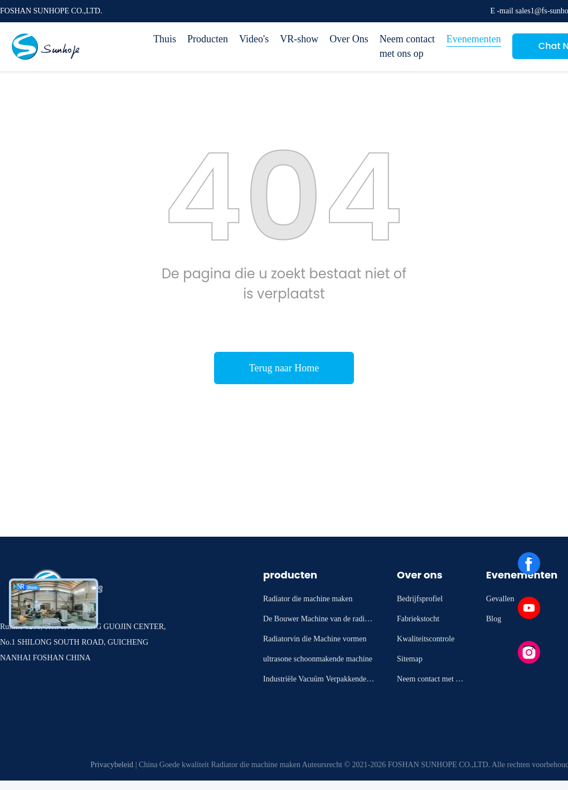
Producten (207, 39)
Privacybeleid (111, 764)
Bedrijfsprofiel (420, 599)
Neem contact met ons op (407, 46)
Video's (254, 39)
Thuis (164, 39)
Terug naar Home (284, 368)
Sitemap (410, 659)
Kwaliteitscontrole (425, 639)
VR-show (299, 39)
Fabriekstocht (418, 619)
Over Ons (348, 39)
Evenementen (473, 39)
